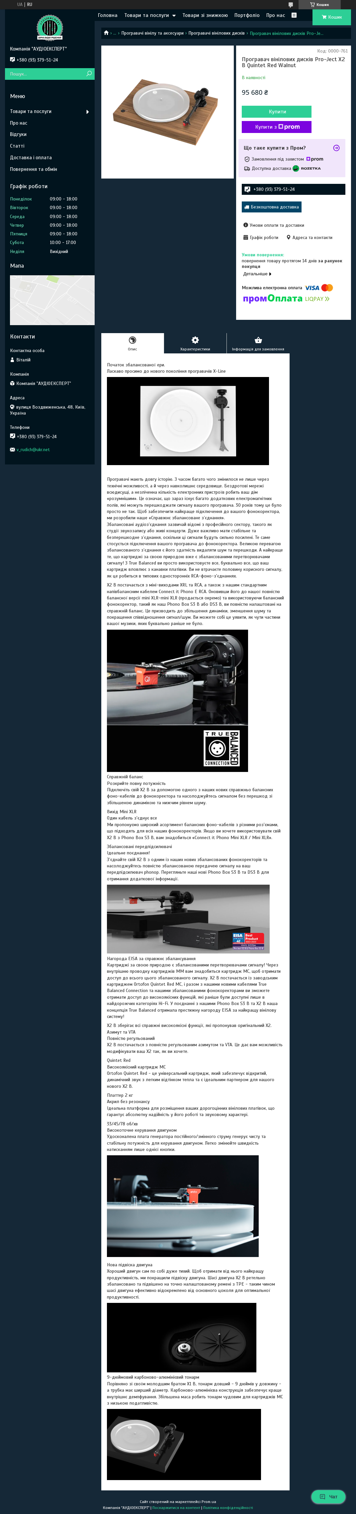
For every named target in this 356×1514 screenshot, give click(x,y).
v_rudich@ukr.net (33, 449)
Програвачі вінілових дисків (216, 33)
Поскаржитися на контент (176, 1507)
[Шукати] (89, 74)
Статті (17, 146)
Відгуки (18, 134)
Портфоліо (247, 15)
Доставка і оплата (31, 158)
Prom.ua (209, 1501)
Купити (277, 111)
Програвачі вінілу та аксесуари (152, 33)
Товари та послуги (146, 15)
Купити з (277, 127)
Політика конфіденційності (228, 1507)
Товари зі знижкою (205, 15)
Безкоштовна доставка (275, 207)
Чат (328, 1497)
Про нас (275, 15)
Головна (108, 15)
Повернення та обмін (33, 169)
